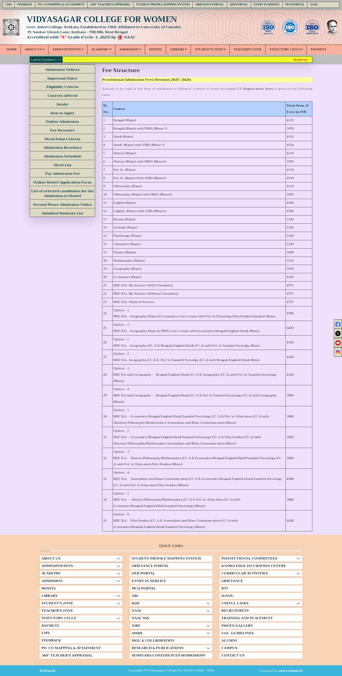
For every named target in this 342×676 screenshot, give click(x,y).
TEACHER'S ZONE (248, 49)
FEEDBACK (24, 4)
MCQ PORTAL (294, 4)
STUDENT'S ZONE (210, 49)
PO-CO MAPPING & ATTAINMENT (61, 4)
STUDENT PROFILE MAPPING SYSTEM (163, 4)
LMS (8, 4)
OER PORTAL (239, 4)
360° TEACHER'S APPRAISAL (110, 4)
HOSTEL (155, 49)
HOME (12, 49)
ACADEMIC (101, 49)
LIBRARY (178, 49)
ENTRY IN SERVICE (267, 4)
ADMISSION (130, 49)
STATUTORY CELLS (286, 49)
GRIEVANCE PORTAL (209, 4)
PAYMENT (319, 49)
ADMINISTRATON (68, 49)
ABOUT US (34, 49)
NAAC (314, 4)
